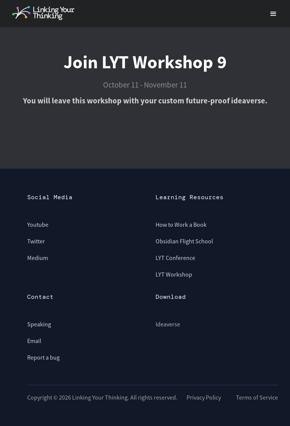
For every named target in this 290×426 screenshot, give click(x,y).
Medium (37, 257)
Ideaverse (168, 324)
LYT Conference (175, 257)
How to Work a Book (181, 224)
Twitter (36, 241)
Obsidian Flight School (184, 241)
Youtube (37, 224)
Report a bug (43, 357)
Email (34, 340)
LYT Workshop (174, 274)
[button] (273, 13)
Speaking (39, 324)
